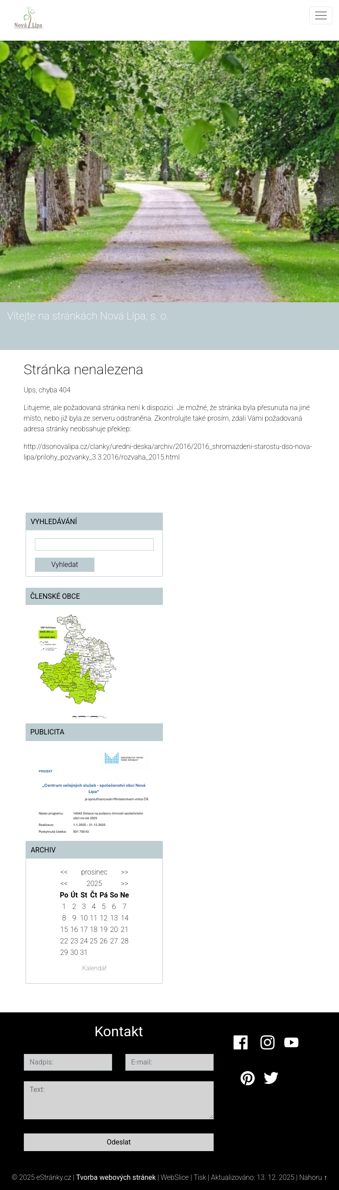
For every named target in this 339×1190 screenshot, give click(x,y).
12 (104, 918)
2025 (94, 883)
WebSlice (175, 1177)
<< (64, 872)
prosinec (94, 872)
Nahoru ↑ (313, 1177)
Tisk (199, 1177)
